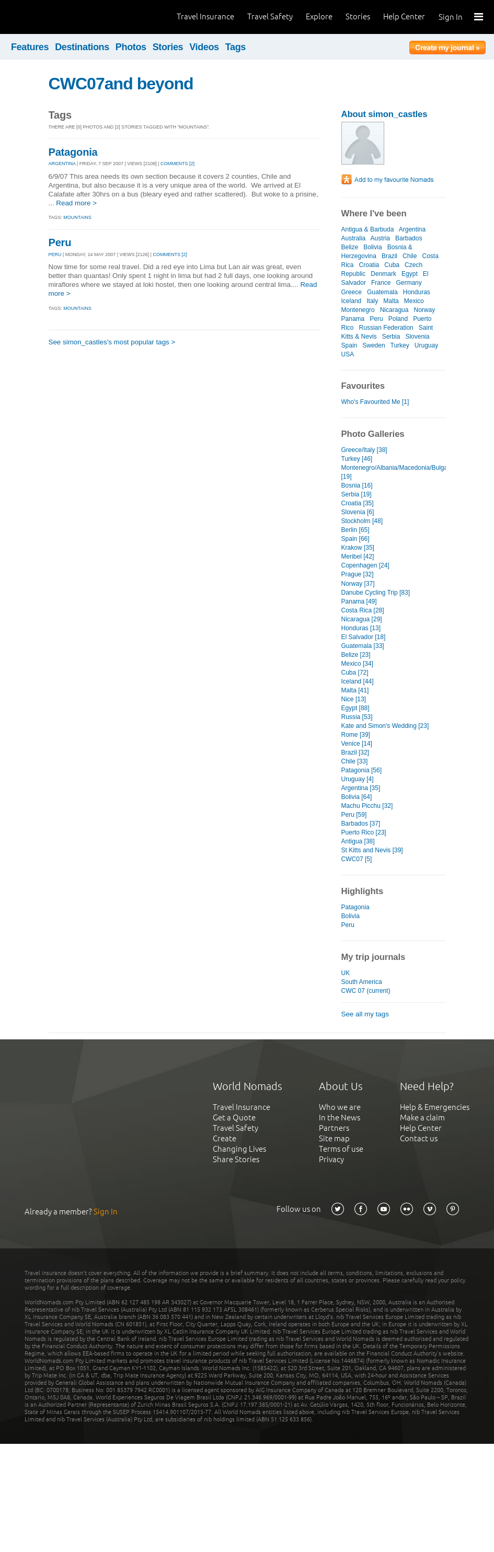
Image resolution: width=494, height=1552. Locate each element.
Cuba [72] (355, 672)
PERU (55, 254)
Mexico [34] (357, 663)
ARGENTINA (62, 163)
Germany (408, 282)
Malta (390, 301)
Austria (380, 238)
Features (30, 47)
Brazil (389, 256)
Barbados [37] (361, 823)
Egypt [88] (355, 708)
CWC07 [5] (356, 859)
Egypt (409, 273)
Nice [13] (353, 699)
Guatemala (382, 292)
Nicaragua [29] (361, 619)
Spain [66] (355, 538)
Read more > (76, 203)
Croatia (369, 265)
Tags (235, 47)
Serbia (391, 336)
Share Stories (236, 1159)
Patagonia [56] (361, 770)
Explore (319, 16)
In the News (339, 1117)
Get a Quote (234, 1117)
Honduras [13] (361, 628)
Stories (358, 16)
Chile (410, 256)
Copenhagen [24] (365, 565)
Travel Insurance (205, 16)
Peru (60, 242)
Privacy (331, 1159)
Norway (424, 310)
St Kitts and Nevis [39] (372, 850)
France (380, 282)
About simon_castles (384, 114)
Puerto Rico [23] (363, 832)
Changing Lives (239, 1148)
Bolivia (372, 247)
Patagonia (73, 152)
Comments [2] (177, 163)
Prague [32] (357, 574)
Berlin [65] (355, 530)
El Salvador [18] (363, 637)
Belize (350, 247)
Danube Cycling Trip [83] (375, 592)
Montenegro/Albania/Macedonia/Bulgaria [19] (393, 472)
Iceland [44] (357, 681)
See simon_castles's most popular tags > (112, 342)
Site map (334, 1138)
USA (347, 354)
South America (361, 982)
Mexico (414, 301)
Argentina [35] (361, 788)
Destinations (82, 47)
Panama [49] (359, 601)
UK (345, 973)
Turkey (399, 345)
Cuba (391, 265)
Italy (372, 301)
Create (224, 1138)
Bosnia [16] (357, 485)
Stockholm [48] (362, 521)
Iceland (351, 301)
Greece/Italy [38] (364, 450)
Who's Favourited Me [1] (375, 402)
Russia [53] (357, 717)
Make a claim (422, 1117)
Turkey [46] (357, 458)
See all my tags (365, 1014)
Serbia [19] (356, 494)
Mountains (77, 217)
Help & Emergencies (434, 1107)
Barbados (408, 238)
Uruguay (426, 345)
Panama (353, 318)
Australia (353, 238)
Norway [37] (358, 583)
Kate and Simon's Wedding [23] (385, 725)
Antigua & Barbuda (367, 229)
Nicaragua (394, 310)
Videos (204, 47)
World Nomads (55, 17)
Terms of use (341, 1148)
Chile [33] (354, 761)
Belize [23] (356, 654)
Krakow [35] (357, 547)
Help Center (404, 16)
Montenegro (358, 310)
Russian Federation (386, 327)
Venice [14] (356, 743)
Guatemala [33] (362, 646)
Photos (131, 47)
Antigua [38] (358, 841)
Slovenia (417, 336)
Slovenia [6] (357, 512)
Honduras (416, 292)
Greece (351, 292)
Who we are (340, 1107)
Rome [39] (355, 734)
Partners (334, 1128)
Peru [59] (354, 814)
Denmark (383, 273)
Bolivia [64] (356, 797)
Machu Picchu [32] (367, 805)
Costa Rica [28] (362, 610)
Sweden (373, 345)
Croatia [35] (357, 503)
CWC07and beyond (121, 83)
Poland (398, 318)
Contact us (419, 1138)
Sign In (451, 17)
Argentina (412, 229)
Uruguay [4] (357, 779)
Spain (349, 345)
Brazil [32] (355, 752)
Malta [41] (355, 690)
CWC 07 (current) (365, 990)
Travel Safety (270, 16)
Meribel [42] (357, 556)
